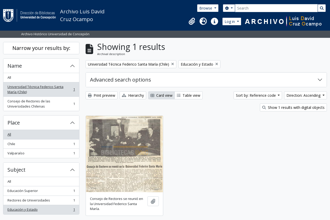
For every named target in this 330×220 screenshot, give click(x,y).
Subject (16, 169)
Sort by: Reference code (256, 95)
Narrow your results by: (41, 48)
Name (14, 65)
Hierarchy (133, 95)
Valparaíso (41, 154)
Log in (230, 21)
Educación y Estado (41, 210)
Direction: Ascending (303, 95)
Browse (206, 8)
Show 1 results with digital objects (293, 107)
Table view (188, 95)
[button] (191, 21)
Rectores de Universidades (41, 201)
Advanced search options (120, 79)
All (9, 77)
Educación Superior (41, 191)
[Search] (276, 8)
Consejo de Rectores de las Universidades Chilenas (41, 104)
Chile (41, 145)
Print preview (101, 95)
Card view (161, 95)
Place (13, 122)
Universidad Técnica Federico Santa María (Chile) (41, 89)
